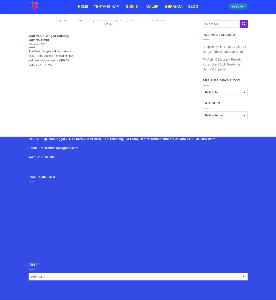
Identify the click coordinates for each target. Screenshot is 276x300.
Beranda (174, 6)
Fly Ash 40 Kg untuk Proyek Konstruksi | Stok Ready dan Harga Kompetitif (222, 64)
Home (83, 6)
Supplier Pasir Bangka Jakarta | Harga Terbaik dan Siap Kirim (224, 49)
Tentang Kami (107, 6)
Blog (193, 6)
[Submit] (243, 24)
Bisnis (133, 7)
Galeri (153, 6)
